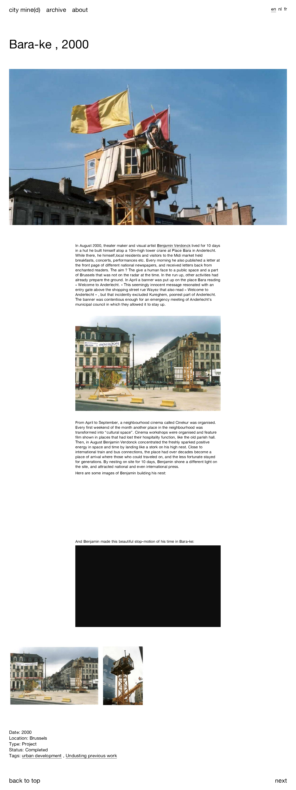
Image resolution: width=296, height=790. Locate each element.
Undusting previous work (91, 755)
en (273, 9)
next (281, 780)
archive (56, 9)
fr (285, 9)
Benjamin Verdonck (173, 245)
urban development (42, 755)
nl (280, 9)
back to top (24, 780)
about (80, 9)
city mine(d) (24, 9)
